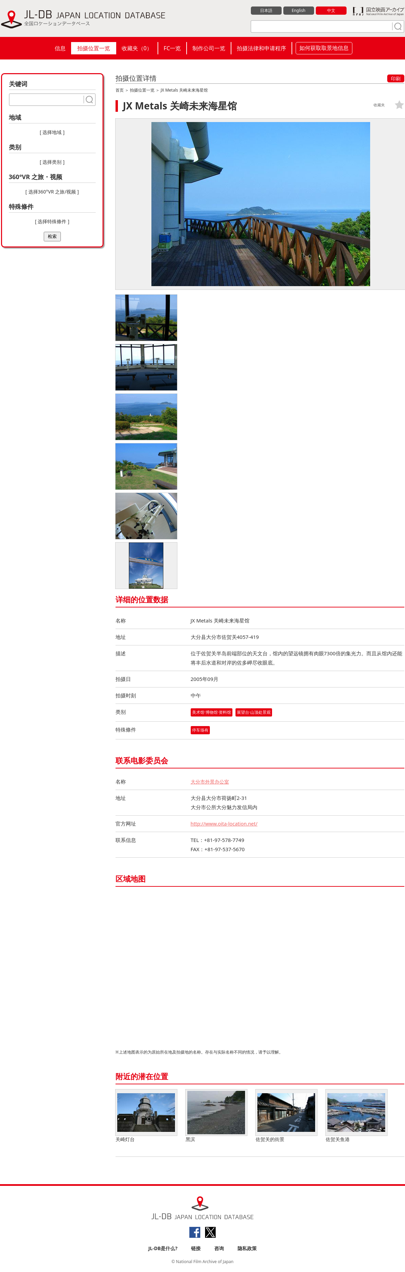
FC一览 (172, 48)
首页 (120, 90)
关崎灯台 (146, 1116)
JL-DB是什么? (162, 1248)
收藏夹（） (137, 48)
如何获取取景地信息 (324, 48)
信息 (60, 48)
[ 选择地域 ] (52, 132)
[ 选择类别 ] (52, 162)
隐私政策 (247, 1248)
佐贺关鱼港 (356, 1116)
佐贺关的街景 (286, 1116)
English (298, 11)
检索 (52, 236)
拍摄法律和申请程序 (261, 48)
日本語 (266, 11)
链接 (196, 1248)
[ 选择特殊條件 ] (52, 221)
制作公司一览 (208, 48)
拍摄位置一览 (93, 48)
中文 (331, 11)
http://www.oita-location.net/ (225, 823)
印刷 (396, 78)
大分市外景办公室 (211, 781)
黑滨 (216, 1116)
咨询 (219, 1248)
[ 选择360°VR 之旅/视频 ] (52, 191)
